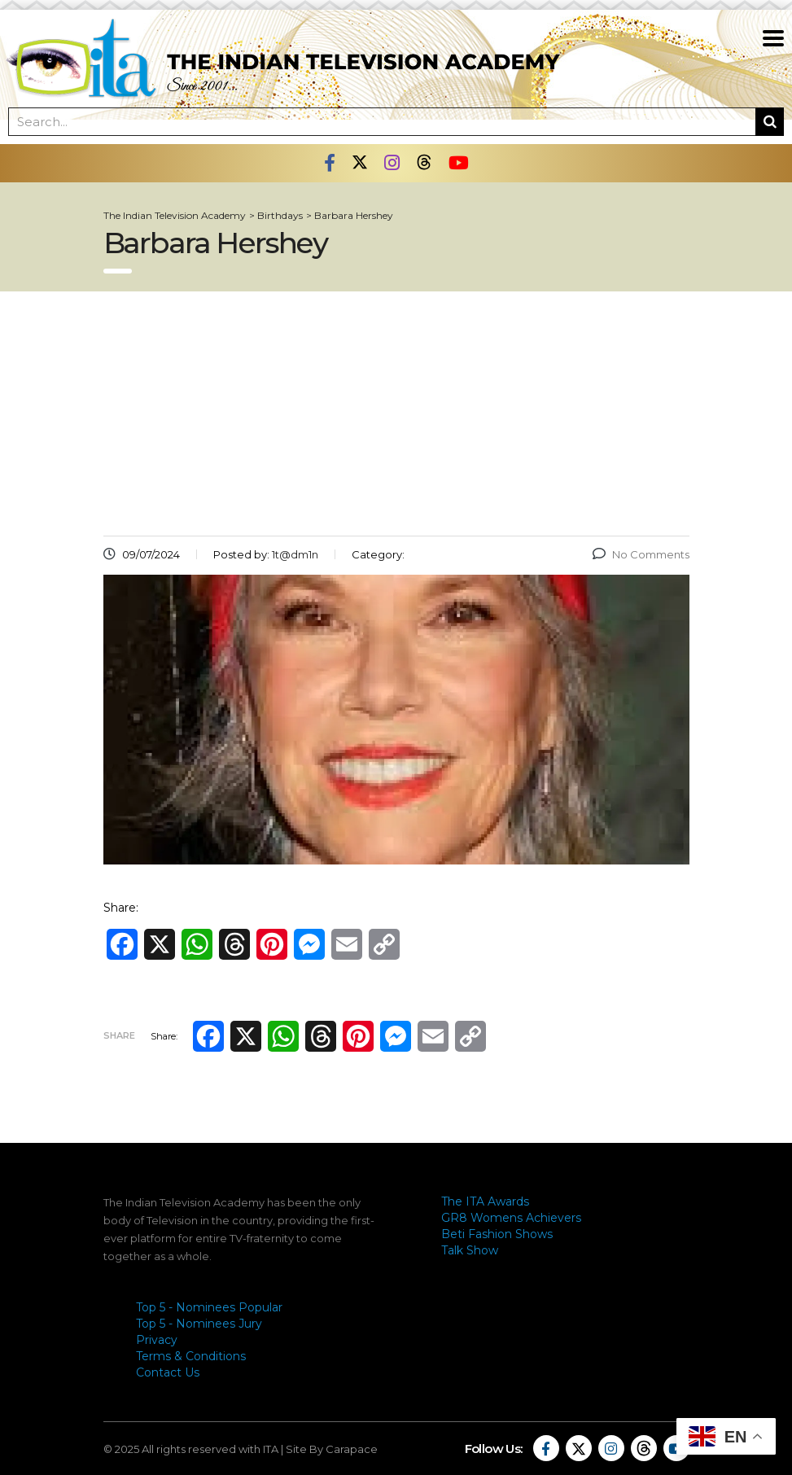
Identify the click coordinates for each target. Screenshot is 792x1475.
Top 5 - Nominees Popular (209, 1307)
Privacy (156, 1340)
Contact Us (167, 1372)
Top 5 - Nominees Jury (199, 1323)
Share (119, 1035)
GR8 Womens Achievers (511, 1217)
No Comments (641, 554)
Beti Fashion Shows (497, 1234)
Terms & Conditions (191, 1356)
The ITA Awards (485, 1201)
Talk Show (469, 1250)
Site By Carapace (332, 1448)
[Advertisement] (396, 413)
